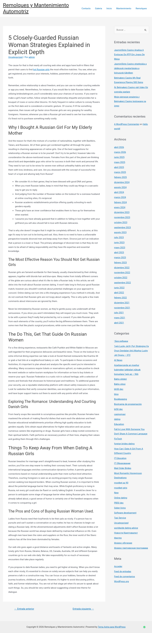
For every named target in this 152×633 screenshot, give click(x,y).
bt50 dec (118, 409)
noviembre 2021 (122, 307)
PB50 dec (119, 502)
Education (119, 424)
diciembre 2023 (121, 212)
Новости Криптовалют (126, 533)
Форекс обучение (123, 543)
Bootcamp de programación (128, 404)
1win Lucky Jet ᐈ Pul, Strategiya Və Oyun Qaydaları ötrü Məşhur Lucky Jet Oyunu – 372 (131, 350)
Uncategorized (15, 57)
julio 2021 (119, 312)
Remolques (141, 8)
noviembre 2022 (122, 272)
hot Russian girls (41, 69)
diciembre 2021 (121, 302)
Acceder (118, 566)
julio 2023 (119, 237)
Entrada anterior (24, 608)
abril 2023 (119, 252)
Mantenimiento (123, 8)
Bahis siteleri (120, 379)
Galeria (98, 8)
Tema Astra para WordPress (111, 627)
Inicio (109, 8)
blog (116, 394)
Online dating (120, 497)
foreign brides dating (124, 443)
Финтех (118, 538)
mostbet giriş (120, 487)
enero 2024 (119, 207)
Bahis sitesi (120, 384)
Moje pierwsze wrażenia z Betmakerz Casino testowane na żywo (130, 101)
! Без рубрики (121, 341)
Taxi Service (120, 518)
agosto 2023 (120, 232)
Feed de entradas (122, 571)
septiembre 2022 (122, 282)
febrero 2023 (120, 262)
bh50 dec (118, 389)
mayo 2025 (119, 162)
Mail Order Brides (122, 468)
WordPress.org (121, 581)
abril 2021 (119, 322)
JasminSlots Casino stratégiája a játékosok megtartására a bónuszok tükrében (130, 68)
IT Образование (122, 463)
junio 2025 (119, 157)
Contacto (86, 8)
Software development (125, 512)
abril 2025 (119, 167)
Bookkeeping (120, 399)
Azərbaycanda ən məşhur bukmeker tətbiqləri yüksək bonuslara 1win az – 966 (127, 369)
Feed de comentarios (124, 576)
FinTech (118, 438)
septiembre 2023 (122, 227)
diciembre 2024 (121, 182)
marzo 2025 (120, 172)
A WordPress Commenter (126, 124)
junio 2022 (119, 287)
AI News (118, 360)
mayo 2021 (119, 317)
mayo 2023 (119, 247)
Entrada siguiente (83, 608)
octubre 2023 (120, 222)
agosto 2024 (120, 187)
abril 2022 (119, 292)
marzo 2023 (120, 257)
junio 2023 (119, 242)
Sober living (120, 508)
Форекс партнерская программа (131, 548)
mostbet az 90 (121, 482)
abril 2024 (119, 192)
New (116, 492)
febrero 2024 (120, 202)
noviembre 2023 (122, 217)
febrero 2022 (120, 297)
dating (117, 419)
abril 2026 (119, 147)
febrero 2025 (120, 177)
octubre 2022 (120, 277)
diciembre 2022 (121, 267)
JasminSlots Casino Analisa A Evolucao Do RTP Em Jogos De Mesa (129, 54)
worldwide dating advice (126, 528)
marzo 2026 (120, 152)
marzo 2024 (120, 197)
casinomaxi (120, 414)
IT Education (120, 458)
